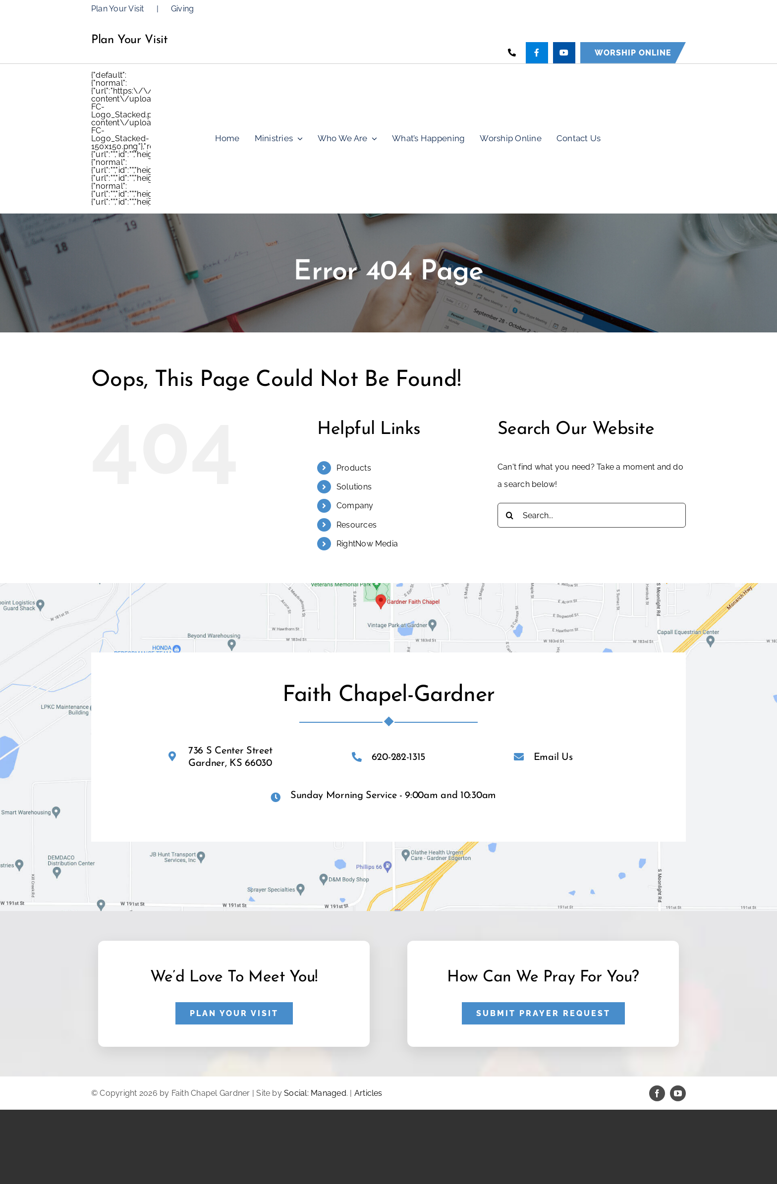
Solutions (354, 486)
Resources (356, 525)
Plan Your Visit (117, 8)
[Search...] (592, 515)
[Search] (510, 515)
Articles (368, 1093)
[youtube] (678, 1093)
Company (355, 505)
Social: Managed (315, 1093)
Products (353, 468)
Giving (182, 8)
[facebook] (657, 1093)
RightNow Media (367, 543)
